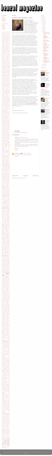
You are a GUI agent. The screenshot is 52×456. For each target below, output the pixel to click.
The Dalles (6, 353)
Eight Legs (3, 137)
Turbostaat (8, 414)
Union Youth (8, 418)
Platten (17, 132)
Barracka (3, 59)
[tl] (9, 443)
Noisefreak (3, 259)
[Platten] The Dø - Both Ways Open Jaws (47, 122)
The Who (3, 396)
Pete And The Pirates (6, 269)
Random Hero (6, 282)
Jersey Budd (4, 194)
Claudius (4, 99)
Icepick (7, 181)
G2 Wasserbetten (18, 153)
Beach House (8, 59)
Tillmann (8, 400)
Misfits (3, 238)
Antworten (16, 156)
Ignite (6, 183)
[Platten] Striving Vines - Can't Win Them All (46, 41)
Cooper (6, 104)
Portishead (3, 276)
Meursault (3, 233)
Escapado (3, 141)
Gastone (3, 161)
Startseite (25, 175)
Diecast (6, 123)
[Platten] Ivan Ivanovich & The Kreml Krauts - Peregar (46, 54)
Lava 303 (6, 212)
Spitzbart (7, 318)
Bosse (3, 79)
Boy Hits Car (6, 79)
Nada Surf (6, 251)
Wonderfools (7, 434)
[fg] (5, 441)
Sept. (44, 22)
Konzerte (3, 18)
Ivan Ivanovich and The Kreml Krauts (6, 188)
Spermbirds (8, 317)
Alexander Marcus (5, 42)
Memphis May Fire (5, 232)
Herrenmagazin (4, 176)
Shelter (6, 297)
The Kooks (5, 373)
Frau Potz (8, 157)
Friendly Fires (5, 158)
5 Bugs (6, 37)
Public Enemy (5, 279)
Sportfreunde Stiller (5, 319)
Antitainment (6, 48)
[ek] (9, 439)
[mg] (5, 442)
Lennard (3, 213)
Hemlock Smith (4, 173)
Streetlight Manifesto (5, 322)
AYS (3, 39)
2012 (43, 18)
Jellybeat (7, 193)
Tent (7, 334)
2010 (43, 67)
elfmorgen (8, 444)
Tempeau (4, 334)
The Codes (8, 350)
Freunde (3, 29)
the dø (8, 446)
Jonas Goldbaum (4, 201)
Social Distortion (7, 311)
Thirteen (7, 398)
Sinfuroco (3, 301)
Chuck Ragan (8, 98)
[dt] (6, 439)
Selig (2, 295)
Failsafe (6, 144)
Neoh (7, 254)
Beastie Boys (4, 61)
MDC (2, 221)
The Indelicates (7, 371)
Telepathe (8, 333)
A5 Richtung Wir (7, 38)
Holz (8, 176)
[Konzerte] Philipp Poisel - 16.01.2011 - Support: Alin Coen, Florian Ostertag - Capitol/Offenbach (45, 86)
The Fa (6, 358)
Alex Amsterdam (5, 41)
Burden (3, 85)
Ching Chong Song (5, 96)
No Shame (6, 256)
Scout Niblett (3, 293)
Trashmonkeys (8, 408)
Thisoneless (3, 399)
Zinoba (5, 438)
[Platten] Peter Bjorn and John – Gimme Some (46, 33)
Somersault (3, 313)
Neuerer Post (15, 175)
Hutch (9, 179)
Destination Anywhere (5, 118)
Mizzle (4, 240)
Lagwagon (4, 211)
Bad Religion (7, 56)
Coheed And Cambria (6, 101)
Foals (2, 156)
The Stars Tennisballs (6, 390)
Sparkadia (3, 316)
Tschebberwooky (4, 412)
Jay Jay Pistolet (5, 192)
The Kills (8, 372)
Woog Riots (4, 435)
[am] (7, 438)
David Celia (4, 114)
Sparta (7, 316)
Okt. (44, 21)
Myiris (3, 249)
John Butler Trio (4, 197)
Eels (7, 136)
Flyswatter (7, 155)
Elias (6, 138)
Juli (43, 25)
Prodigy (3, 278)
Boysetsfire (3, 80)
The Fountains (5, 360)
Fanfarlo (5, 146)
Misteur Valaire (4, 239)
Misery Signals (7, 237)
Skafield (7, 302)
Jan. (44, 65)
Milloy (7, 235)
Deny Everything (4, 117)
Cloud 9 (4, 100)
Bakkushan (3, 58)
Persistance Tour (7, 268)
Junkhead (4, 202)
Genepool (7, 161)
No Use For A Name (5, 257)
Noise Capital (4, 258)
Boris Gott (7, 78)
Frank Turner (4, 157)
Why (5, 431)
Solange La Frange (5, 312)
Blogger (26, 453)
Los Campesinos (7, 218)
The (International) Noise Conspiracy (6, 336)
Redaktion (3, 27)
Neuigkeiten (4, 255)
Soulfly (7, 314)
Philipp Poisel (4, 271)
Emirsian (4, 139)
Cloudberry (8, 100)
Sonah (4, 314)
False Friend (8, 145)
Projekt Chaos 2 (7, 278)
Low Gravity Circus (5, 220)
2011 (43, 19)
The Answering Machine (23, 132)
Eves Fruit (7, 143)
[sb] (5, 443)
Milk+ (4, 235)
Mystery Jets (6, 249)
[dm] (2, 439)
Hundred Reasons (4, 179)
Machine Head (6, 221)
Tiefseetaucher (4, 400)
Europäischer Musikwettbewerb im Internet (46, 58)
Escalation (6, 140)
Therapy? (3, 397)
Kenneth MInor (7, 203)
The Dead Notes (4, 354)
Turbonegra (7, 413)
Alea (9, 40)
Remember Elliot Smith (5, 283)
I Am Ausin (4, 180)
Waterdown (3, 428)
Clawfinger (8, 99)
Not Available (8, 259)
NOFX (3, 251)
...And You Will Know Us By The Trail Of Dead (6, 33)
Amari (4, 44)
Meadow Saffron (4, 231)
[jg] (2, 442)
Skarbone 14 (4, 303)
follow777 (43, 452)
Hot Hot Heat (6, 178)
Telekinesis (3, 333)
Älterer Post (35, 175)
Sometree (8, 313)
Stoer (7, 321)
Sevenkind (4, 296)
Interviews (3, 19)
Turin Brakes (6, 415)
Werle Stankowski (4, 430)
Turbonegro (3, 414)
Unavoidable (3, 416)
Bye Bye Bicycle (7, 86)
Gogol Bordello (4, 164)
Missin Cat (6, 238)
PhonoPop (8, 271)
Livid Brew (6, 215)
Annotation (5, 47)
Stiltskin (3, 321)
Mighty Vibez (8, 234)
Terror (6, 335)
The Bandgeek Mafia (5, 341)
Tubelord (3, 413)
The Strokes (5, 391)
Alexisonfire (3, 43)
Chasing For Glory (5, 95)
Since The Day (5, 300)
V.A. (6, 421)
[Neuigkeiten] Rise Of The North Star (47, 110)
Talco (7, 332)
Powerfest (6, 277)
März (44, 31)
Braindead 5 (8, 80)
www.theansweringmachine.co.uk (18, 110)
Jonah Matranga (5, 200)
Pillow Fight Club (5, 272)
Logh (2, 216)
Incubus (7, 184)
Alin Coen (8, 43)
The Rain (8, 381)
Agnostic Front (4, 40)
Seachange (6, 294)
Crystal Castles (5, 106)
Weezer (7, 429)
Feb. (44, 64)
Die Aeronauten (4, 119)
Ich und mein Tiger (4, 182)
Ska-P (3, 302)
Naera (3, 252)
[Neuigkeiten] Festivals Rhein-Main (46, 51)
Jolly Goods (8, 199)
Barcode (7, 58)
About (3, 26)
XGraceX (7, 437)
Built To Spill (6, 84)
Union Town (3, 418)
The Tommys (6, 395)
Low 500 (8, 219)
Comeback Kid (4, 103)
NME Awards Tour (5, 250)
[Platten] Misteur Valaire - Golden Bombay (46, 47)
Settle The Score (7, 295)
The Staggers (8, 389)
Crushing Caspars (7, 105)
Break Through (5, 81)
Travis (4, 409)
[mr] (15, 132)
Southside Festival (5, 315)
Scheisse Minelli (5, 292)
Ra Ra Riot (8, 281)
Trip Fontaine (8, 409)
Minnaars (3, 236)
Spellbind (3, 317)
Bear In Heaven (5, 60)
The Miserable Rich (4, 378)
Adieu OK (7, 39)
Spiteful (4, 318)
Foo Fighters (6, 156)
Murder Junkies (6, 248)
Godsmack (6, 163)
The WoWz (7, 396)
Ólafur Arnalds (4, 447)
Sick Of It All (8, 299)
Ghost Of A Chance (4, 162)
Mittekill (8, 239)
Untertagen (4, 419)
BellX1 (6, 63)
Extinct (3, 144)
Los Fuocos (4, 219)
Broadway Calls (4, 82)
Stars (7, 320)
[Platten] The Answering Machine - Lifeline (46, 44)
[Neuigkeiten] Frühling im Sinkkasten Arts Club (46, 37)
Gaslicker (7, 160)
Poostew (7, 275)
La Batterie (8, 210)
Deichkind (7, 116)
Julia (9, 201)
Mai (43, 28)
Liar (6, 214)
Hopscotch (3, 177)
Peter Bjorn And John (5, 270)
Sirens (7, 301)
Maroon (3, 229)
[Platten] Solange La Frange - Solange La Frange (46, 61)
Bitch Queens (8, 67)
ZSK (2, 438)
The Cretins (5, 351)
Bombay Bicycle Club (6, 75)
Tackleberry (3, 331)
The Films (8, 359)
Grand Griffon (7, 165)
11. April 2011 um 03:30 (27, 153)
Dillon (6, 124)
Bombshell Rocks (4, 76)
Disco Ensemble (7, 125)
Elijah (9, 138)
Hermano (7, 175)
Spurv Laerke (4, 320)
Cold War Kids (5, 102)
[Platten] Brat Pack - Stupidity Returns (47, 99)
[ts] (4, 444)
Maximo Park (7, 230)
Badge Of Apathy (5, 57)
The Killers (4, 372)
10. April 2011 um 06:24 (23, 137)
